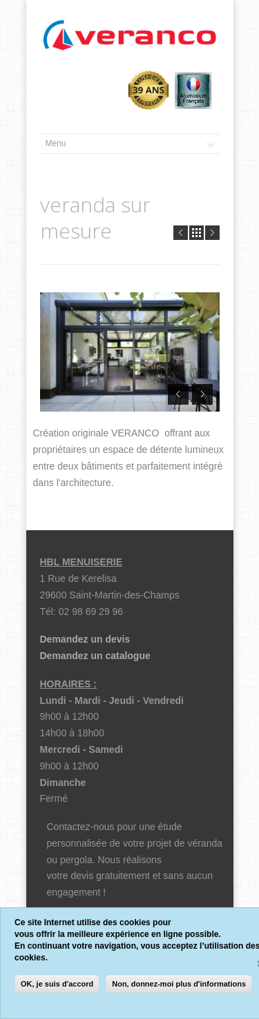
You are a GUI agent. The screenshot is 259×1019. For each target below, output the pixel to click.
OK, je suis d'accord (57, 984)
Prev (180, 232)
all (196, 232)
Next (212, 232)
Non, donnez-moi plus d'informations (179, 984)
